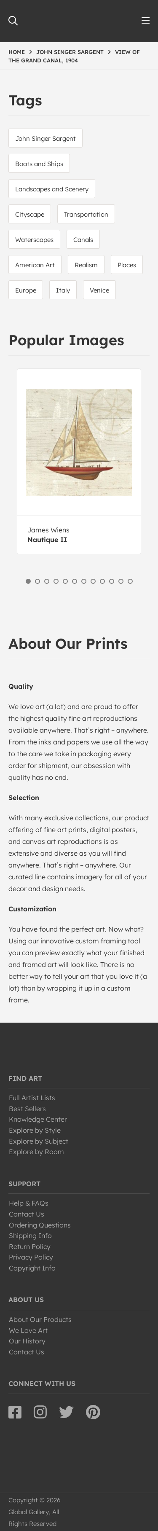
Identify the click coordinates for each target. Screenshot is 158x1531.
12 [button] (130, 581)
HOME (16, 51)
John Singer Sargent (45, 138)
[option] (79, 461)
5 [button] (65, 581)
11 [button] (120, 581)
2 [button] (37, 581)
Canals (83, 240)
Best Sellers (27, 1108)
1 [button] (28, 581)
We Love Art (28, 1330)
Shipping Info (30, 1235)
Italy (63, 290)
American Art (35, 265)
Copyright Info (32, 1268)
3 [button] (46, 581)
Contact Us (26, 1214)
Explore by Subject (38, 1141)
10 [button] (111, 581)
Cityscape (29, 214)
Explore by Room (36, 1151)
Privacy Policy (31, 1257)
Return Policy (30, 1246)
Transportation (86, 214)
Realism (86, 265)
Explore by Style (35, 1130)
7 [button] (83, 581)
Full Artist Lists (32, 1097)
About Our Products (40, 1319)
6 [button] (74, 581)
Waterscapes (34, 240)
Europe (25, 290)
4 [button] (56, 581)
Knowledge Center (38, 1119)
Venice (99, 290)
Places (127, 265)
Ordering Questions (40, 1225)
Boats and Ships (39, 164)
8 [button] (93, 581)
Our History (27, 1341)
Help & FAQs (28, 1203)
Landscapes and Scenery (51, 189)
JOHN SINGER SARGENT (70, 51)
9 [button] (102, 581)
